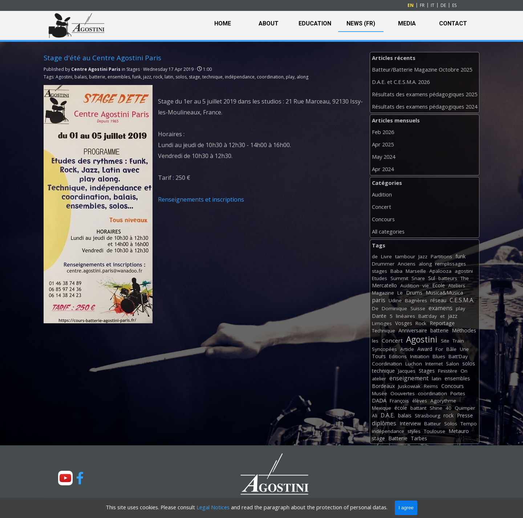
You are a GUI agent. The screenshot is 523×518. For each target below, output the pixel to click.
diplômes (384, 423)
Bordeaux (383, 386)
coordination (270, 77)
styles (414, 431)
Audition (382, 194)
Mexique (381, 408)
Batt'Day (458, 356)
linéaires (405, 316)
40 (448, 408)
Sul (431, 278)
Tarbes (419, 438)
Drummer (383, 263)
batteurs (447, 278)
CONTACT (453, 23)
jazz (147, 77)
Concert (381, 206)
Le (400, 293)
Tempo (469, 423)
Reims (431, 386)
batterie (97, 77)
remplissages (450, 263)
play (290, 77)
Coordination (387, 363)
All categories (388, 231)
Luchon (413, 363)
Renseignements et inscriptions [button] (201, 199)
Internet (434, 363)
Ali (374, 415)
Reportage (442, 323)
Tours (379, 356)
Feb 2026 (383, 131)
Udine (395, 300)
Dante (379, 315)
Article (407, 349)
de (375, 256)
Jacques (406, 371)
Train (458, 340)
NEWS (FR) (360, 23)
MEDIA (407, 23)
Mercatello (384, 285)
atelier (379, 378)
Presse (465, 415)
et (442, 316)
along (302, 77)
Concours (383, 219)
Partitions (441, 256)
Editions (398, 356)
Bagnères (416, 300)
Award (424, 348)
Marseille (416, 271)
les (375, 340)
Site (445, 340)
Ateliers (456, 285)
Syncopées (384, 349)
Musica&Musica (444, 292)
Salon (452, 363)
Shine (436, 408)
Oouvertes (402, 393)
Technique (383, 330)
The (465, 278)
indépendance (240, 77)
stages (379, 271)
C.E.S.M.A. (462, 300)
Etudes (379, 278)
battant (418, 408)
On (464, 371)
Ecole (438, 285)
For (439, 349)
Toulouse (434, 431)
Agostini (64, 77)
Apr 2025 (383, 144)
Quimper (465, 408)
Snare (418, 278)
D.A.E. (388, 415)
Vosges (403, 323)
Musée (379, 393)
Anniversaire (412, 330)
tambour (405, 256)
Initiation (419, 356)
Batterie (398, 438)
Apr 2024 (383, 169)
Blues (439, 356)
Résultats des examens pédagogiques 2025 (424, 94)
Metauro (459, 431)
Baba (396, 271)
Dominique (394, 308)
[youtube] (65, 478)
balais (80, 77)
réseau (438, 300)
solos (181, 77)
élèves (419, 400)
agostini (464, 271)
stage (194, 77)
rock (157, 77)
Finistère (447, 371)
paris (378, 300)
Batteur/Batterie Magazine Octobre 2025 (422, 69)
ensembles (119, 77)
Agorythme (443, 400)
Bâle (451, 349)
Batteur (432, 423)
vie (425, 285)
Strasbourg (427, 415)
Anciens (406, 263)
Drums (414, 292)
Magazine (383, 293)
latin (169, 77)
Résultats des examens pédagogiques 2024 (424, 106)
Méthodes (464, 330)
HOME (222, 23)
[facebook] (80, 478)
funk (136, 77)
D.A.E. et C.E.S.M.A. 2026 (401, 81)
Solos (450, 423)
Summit (399, 278)
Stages (427, 370)
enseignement (409, 378)
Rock (420, 323)
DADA (379, 400)
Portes (457, 393)
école (400, 407)
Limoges (382, 323)
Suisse (417, 308)
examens (441, 308)
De (375, 308)
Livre (386, 256)
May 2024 (383, 156)
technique (212, 77)
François (399, 400)
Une (464, 349)
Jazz (422, 256)
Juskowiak (409, 386)
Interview (410, 423)
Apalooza (440, 271)
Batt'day (427, 316)
